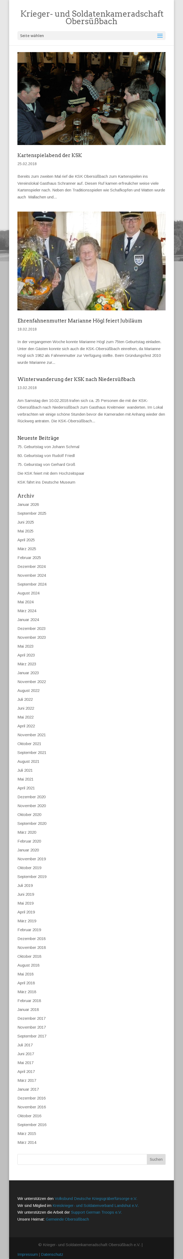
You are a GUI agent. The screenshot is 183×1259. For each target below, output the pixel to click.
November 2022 (31, 681)
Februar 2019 (29, 929)
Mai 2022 (25, 717)
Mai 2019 (25, 903)
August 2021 (28, 761)
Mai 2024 (25, 602)
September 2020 (31, 823)
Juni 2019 (25, 894)
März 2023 (26, 664)
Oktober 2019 (29, 867)
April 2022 (26, 726)
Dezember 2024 (31, 566)
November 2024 (31, 575)
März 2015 (26, 1133)
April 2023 (26, 655)
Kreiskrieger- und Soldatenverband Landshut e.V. (96, 1205)
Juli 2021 (25, 770)
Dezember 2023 (31, 628)
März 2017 (26, 1080)
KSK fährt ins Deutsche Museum (46, 482)
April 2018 (26, 983)
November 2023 (31, 637)
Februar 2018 (29, 1000)
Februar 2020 (29, 841)
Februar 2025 (29, 557)
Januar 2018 (28, 1009)
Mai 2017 (25, 1062)
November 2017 (31, 1027)
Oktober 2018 (29, 956)
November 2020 (31, 805)
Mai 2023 (25, 646)
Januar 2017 (28, 1089)
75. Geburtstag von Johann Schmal (48, 446)
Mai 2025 (25, 531)
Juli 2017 (25, 1045)
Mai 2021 (25, 779)
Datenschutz (52, 1254)
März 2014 (26, 1142)
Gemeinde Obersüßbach (67, 1219)
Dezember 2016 (31, 1098)
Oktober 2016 (29, 1115)
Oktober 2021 (29, 743)
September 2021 (31, 752)
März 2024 (26, 610)
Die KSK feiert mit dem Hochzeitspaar (50, 473)
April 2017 (26, 1071)
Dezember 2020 (31, 796)
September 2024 (31, 584)
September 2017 (31, 1036)
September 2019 (31, 876)
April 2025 (26, 540)
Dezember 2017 (31, 1018)
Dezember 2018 (31, 938)
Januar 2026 (28, 504)
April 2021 (26, 788)
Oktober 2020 (29, 814)
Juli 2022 (25, 699)
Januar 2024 (28, 619)
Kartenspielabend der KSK (49, 155)
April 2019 (26, 912)
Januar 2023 (28, 672)
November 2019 (31, 859)
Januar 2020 (28, 850)
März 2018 (26, 991)
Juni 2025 (25, 522)
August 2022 (28, 690)
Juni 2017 (25, 1053)
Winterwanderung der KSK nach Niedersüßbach (76, 379)
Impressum (27, 1254)
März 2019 (26, 921)
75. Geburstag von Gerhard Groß (46, 464)
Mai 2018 (25, 974)
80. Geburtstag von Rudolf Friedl (46, 455)
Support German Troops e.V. (96, 1212)
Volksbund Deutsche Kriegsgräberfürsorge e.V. (96, 1198)
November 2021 (31, 734)
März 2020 (26, 832)
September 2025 (31, 513)
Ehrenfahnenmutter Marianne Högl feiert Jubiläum (79, 321)
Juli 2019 (25, 885)
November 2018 (31, 947)
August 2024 (28, 593)
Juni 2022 (25, 708)
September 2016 (31, 1124)
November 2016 (31, 1107)
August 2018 (28, 965)
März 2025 (26, 548)
